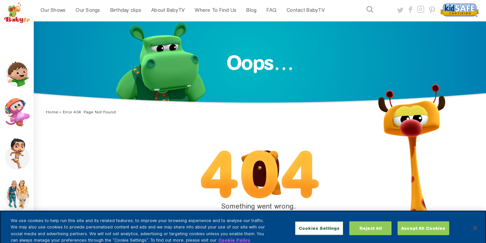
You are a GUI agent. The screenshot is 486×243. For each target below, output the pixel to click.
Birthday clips (125, 10)
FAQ (271, 10)
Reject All (370, 230)
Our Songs (88, 10)
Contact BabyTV (306, 10)
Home (52, 112)
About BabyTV (168, 10)
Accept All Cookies (423, 230)
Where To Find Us (215, 10)
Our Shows (52, 10)
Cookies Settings (319, 230)
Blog (251, 10)
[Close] (475, 230)
